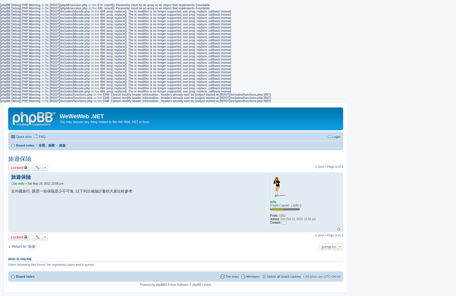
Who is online (20, 259)
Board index (25, 276)
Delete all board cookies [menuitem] (284, 276)
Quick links (24, 136)
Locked (17, 167)
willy (273, 202)
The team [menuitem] (232, 276)
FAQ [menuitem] (42, 136)
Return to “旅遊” (24, 247)
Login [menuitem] (336, 136)
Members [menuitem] (253, 276)
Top (338, 229)
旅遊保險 (19, 159)
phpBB (160, 284)
